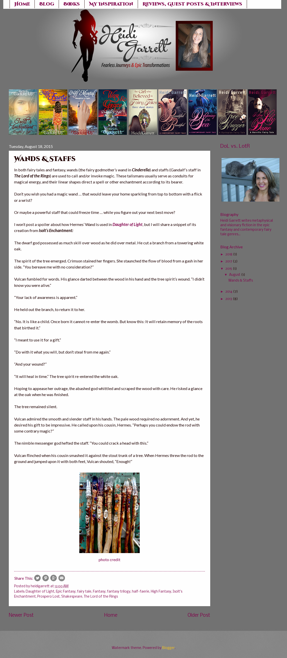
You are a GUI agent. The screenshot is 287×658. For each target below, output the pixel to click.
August (234, 275)
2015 (228, 269)
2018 (228, 254)
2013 (228, 299)
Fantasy (99, 592)
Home (110, 615)
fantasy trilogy (118, 592)
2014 (228, 292)
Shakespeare (71, 597)
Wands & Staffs (240, 281)
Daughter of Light (40, 592)
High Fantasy (161, 592)
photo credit (109, 559)
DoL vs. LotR (235, 146)
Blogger (168, 648)
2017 (228, 261)
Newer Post (21, 615)
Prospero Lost (48, 597)
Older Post (199, 615)
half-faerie (140, 592)
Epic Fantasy (66, 592)
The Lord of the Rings (101, 597)
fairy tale (84, 592)
